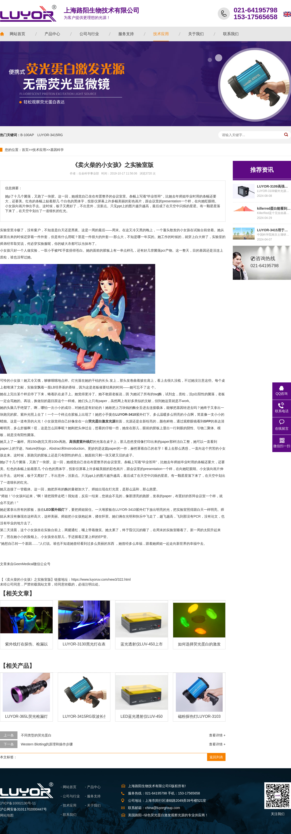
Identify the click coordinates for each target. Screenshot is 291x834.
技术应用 (39, 150)
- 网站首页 (68, 787)
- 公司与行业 (70, 796)
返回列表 (216, 757)
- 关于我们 (93, 805)
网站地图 (7, 815)
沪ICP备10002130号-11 (18, 803)
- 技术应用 (68, 805)
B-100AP (27, 135)
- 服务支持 (93, 796)
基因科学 (57, 150)
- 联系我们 (68, 815)
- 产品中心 (93, 787)
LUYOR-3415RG (50, 135)
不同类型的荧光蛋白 (36, 735)
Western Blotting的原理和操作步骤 (47, 744)
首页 (25, 150)
